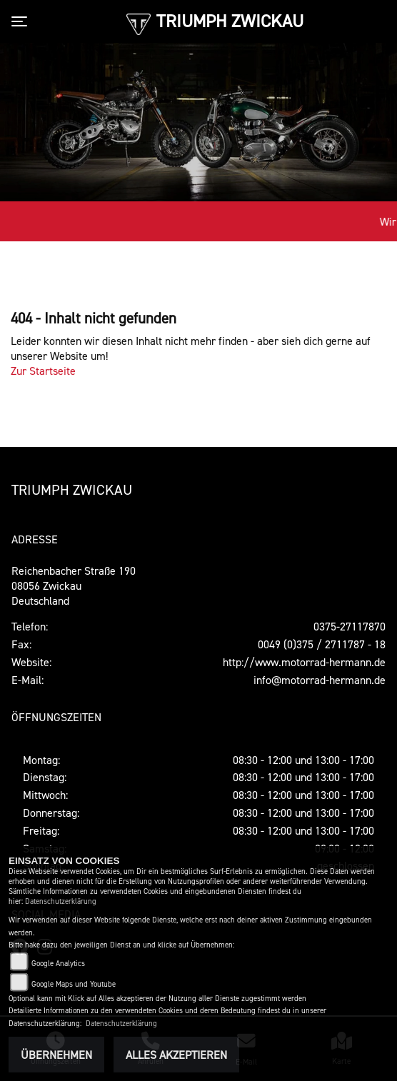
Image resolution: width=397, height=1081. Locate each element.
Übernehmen (56, 1054)
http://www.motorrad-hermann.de (304, 662)
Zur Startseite (43, 370)
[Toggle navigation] (22, 21)
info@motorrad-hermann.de (319, 680)
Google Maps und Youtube (73, 984)
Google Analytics (58, 963)
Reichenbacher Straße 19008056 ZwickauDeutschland (73, 585)
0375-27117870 (349, 626)
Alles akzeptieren (176, 1054)
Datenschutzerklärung (60, 901)
